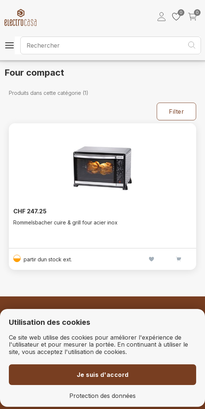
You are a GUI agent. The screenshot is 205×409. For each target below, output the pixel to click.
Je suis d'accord (103, 374)
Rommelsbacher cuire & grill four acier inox (65, 222)
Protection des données (102, 395)
